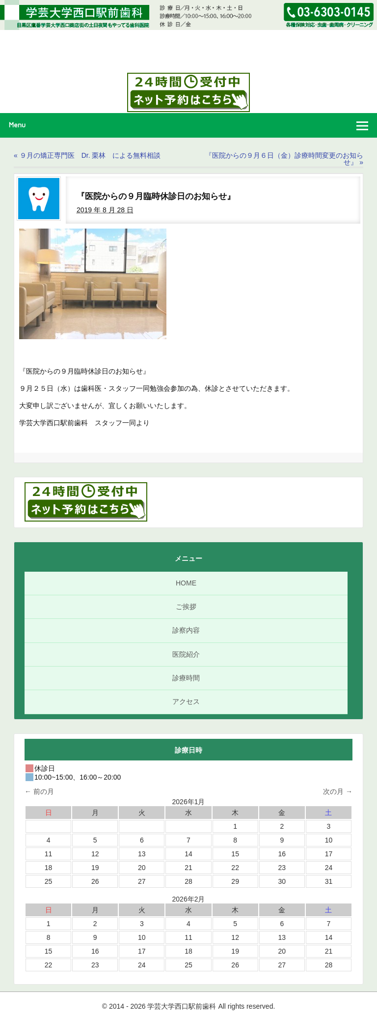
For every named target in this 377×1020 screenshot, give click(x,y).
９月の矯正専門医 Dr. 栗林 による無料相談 (87, 155)
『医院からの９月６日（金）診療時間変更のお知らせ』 (284, 158)
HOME (186, 583)
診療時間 (186, 678)
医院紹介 (186, 654)
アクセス (186, 701)
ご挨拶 (186, 607)
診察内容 (186, 630)
